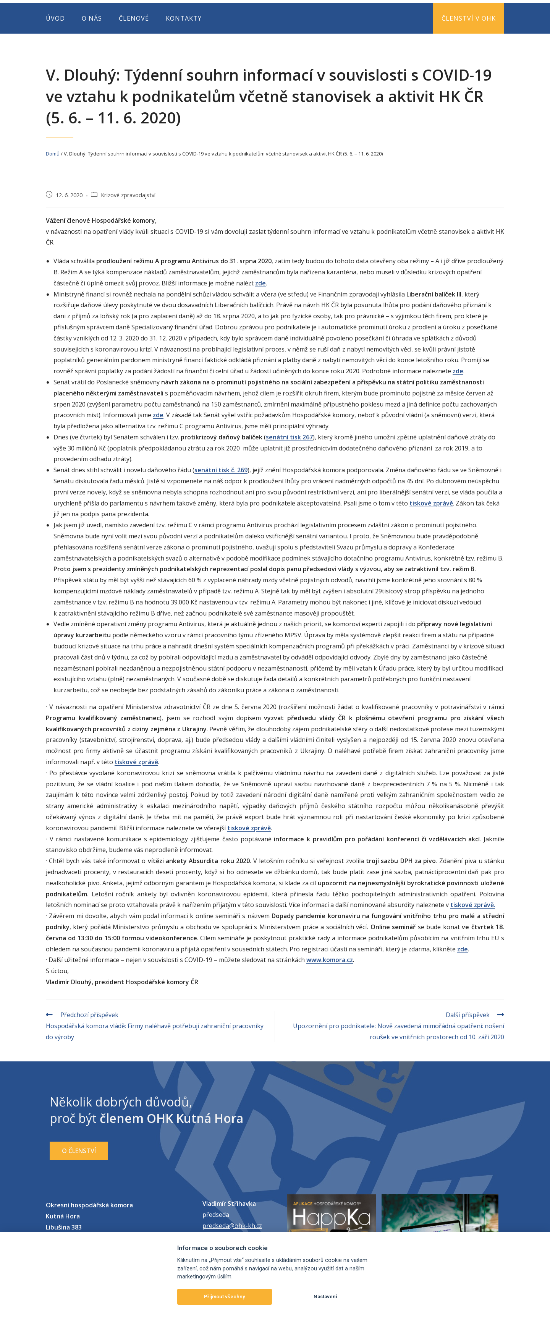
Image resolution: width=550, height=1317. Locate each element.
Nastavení (325, 1296)
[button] (79, 1151)
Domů (53, 153)
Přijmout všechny (224, 1296)
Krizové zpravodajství (128, 195)
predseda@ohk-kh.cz (232, 1225)
